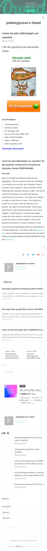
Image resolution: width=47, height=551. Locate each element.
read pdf (9, 240)
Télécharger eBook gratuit (13, 149)
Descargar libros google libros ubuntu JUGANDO (22, 309)
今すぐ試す (30, 10)
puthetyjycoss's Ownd (23, 23)
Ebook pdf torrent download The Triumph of (28, 484)
